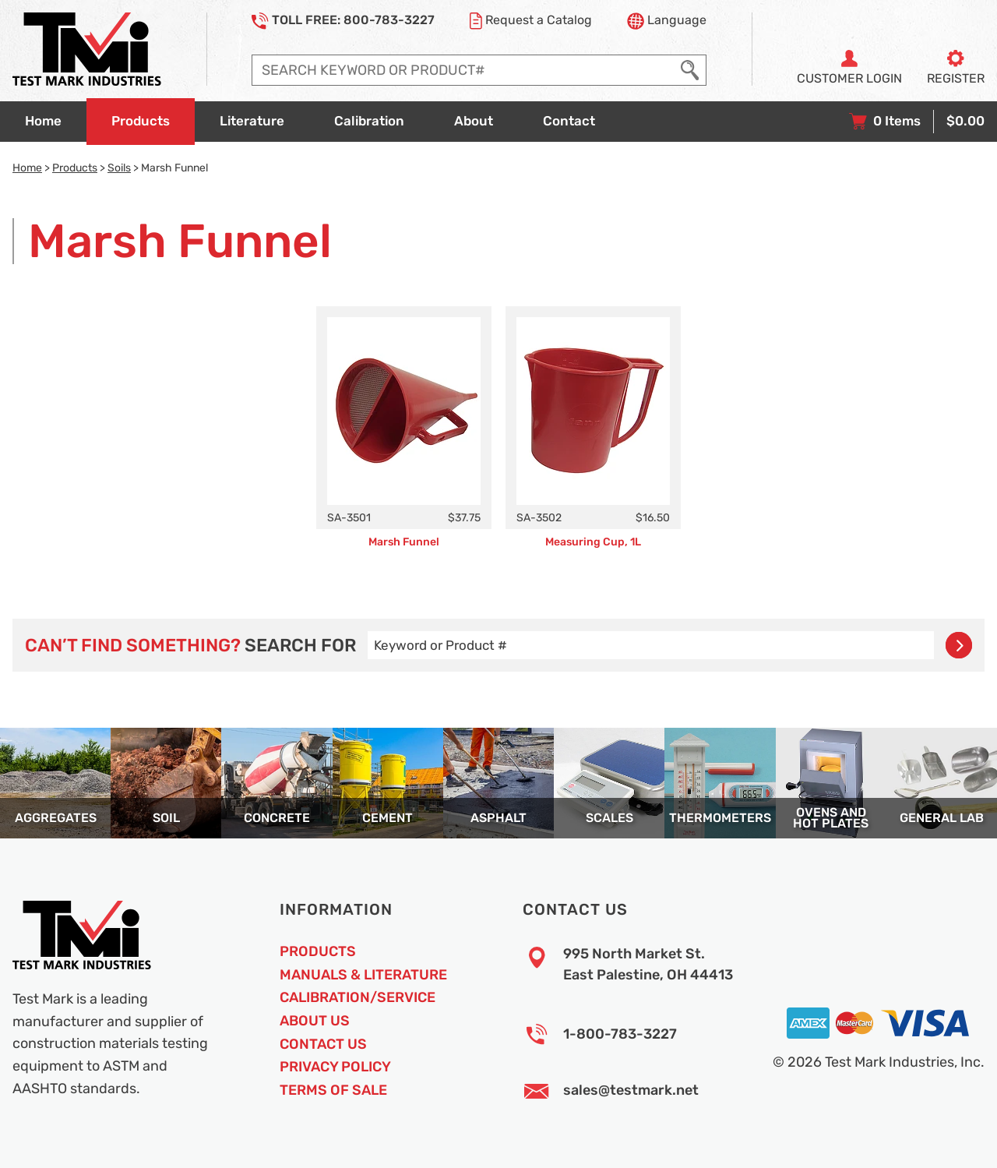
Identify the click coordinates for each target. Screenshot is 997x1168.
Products (74, 167)
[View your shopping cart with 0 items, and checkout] (917, 121)
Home (27, 167)
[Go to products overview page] (140, 121)
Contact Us (323, 1044)
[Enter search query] (463, 70)
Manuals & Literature (363, 975)
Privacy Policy (335, 1066)
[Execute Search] (690, 70)
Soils (119, 167)
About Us (315, 1021)
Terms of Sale (333, 1090)
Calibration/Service (357, 997)
